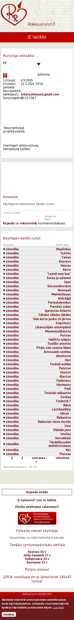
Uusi (68, 425)
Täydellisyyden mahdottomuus (60, 443)
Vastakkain (63, 438)
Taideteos (63, 380)
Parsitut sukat (60, 306)
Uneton (65, 372)
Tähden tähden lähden (54, 315)
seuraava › (39, 458)
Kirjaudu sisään (37, 492)
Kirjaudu (9, 223)
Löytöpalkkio (61, 409)
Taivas (66, 257)
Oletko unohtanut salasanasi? (37, 506)
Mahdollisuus (61, 294)
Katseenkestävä (59, 286)
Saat (67, 282)
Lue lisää (58, 609)
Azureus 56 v (37, 551)
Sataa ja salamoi (59, 278)
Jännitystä (63, 356)
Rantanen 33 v (37, 562)
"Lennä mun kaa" (59, 273)
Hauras (66, 265)
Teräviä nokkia (60, 364)
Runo (48, 219)
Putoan (65, 335)
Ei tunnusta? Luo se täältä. (37, 500)
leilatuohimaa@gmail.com (40, 94)
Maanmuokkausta (58, 331)
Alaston (65, 376)
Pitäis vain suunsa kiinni (54, 347)
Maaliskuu (63, 249)
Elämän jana (62, 430)
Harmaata (63, 384)
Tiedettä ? (63, 401)
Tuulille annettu (59, 343)
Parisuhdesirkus (59, 302)
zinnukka (11, 249)
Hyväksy (9, 616)
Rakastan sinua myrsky (54, 421)
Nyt (68, 450)
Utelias (65, 434)
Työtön (65, 253)
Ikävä (67, 405)
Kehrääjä (64, 298)
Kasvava (65, 261)
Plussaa (65, 454)
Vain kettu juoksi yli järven (52, 319)
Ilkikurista (64, 417)
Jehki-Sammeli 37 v (37, 555)
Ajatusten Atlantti (58, 310)
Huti (68, 360)
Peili (68, 389)
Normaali (64, 290)
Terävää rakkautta (57, 393)
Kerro (67, 269)
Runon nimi (62, 244)
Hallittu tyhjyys (60, 339)
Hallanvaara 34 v (37, 559)
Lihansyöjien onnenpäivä (53, 327)
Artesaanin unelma (57, 352)
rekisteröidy (28, 223)
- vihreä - (64, 413)
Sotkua (66, 397)
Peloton (65, 368)
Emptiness (63, 323)
